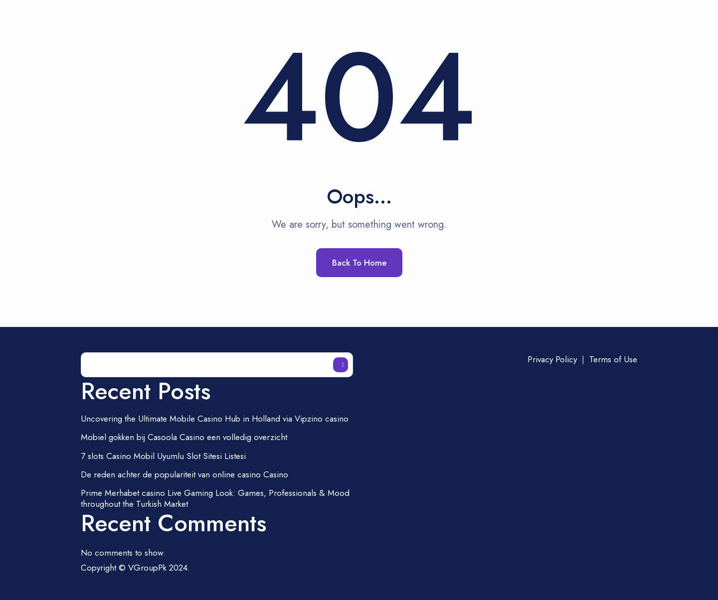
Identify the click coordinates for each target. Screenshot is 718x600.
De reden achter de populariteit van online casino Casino (184, 474)
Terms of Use (613, 359)
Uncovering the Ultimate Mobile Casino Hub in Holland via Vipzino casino (215, 419)
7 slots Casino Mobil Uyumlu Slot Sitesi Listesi (163, 456)
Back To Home (359, 263)
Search (340, 364)
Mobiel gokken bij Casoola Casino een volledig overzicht (184, 437)
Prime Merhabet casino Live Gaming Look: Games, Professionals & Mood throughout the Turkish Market (215, 498)
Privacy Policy (552, 359)
